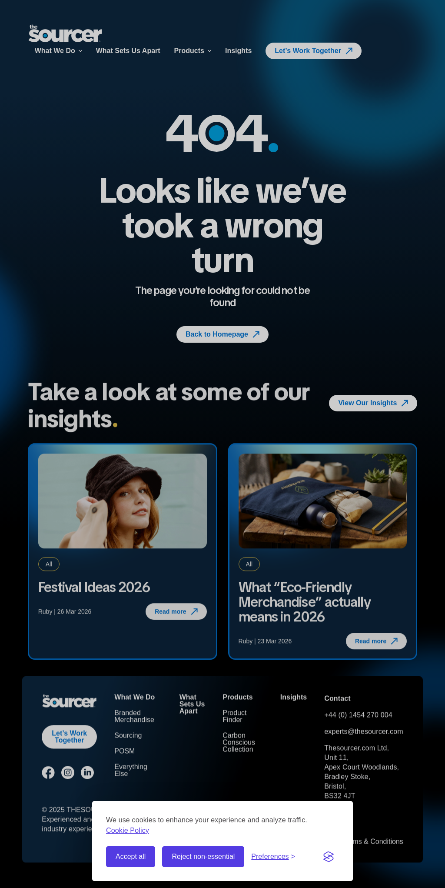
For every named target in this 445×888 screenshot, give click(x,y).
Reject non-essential (203, 856)
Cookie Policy (127, 830)
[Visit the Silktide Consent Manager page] (328, 856)
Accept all (131, 856)
